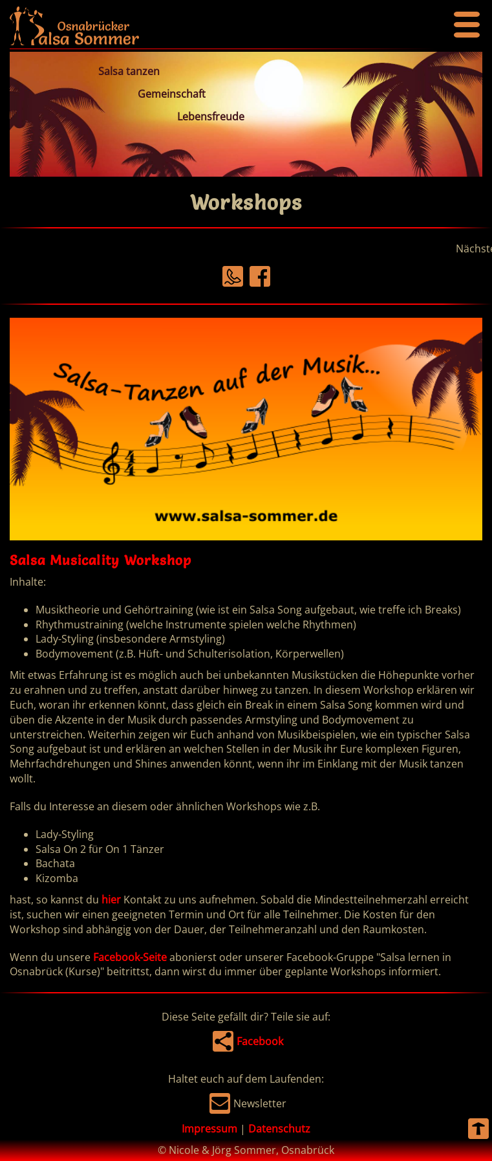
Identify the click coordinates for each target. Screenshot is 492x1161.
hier (111, 899)
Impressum (209, 1129)
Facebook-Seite (130, 957)
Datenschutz (279, 1129)
